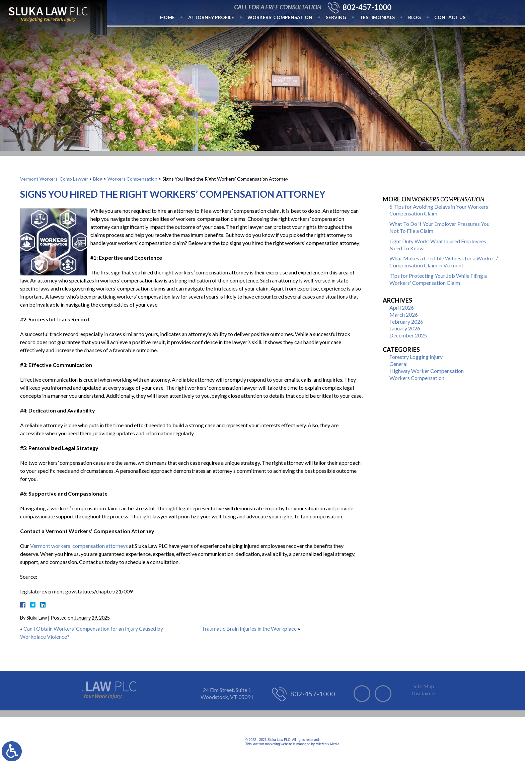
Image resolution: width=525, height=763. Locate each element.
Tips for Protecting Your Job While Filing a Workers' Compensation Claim (438, 279)
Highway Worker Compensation (426, 371)
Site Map (424, 686)
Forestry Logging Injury (416, 357)
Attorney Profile (211, 17)
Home (167, 17)
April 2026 (401, 307)
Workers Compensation (132, 179)
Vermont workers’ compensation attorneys (79, 546)
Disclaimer (423, 693)
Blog (414, 17)
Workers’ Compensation (279, 17)
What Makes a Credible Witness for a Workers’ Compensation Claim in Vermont (443, 261)
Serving (336, 17)
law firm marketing (266, 744)
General (398, 364)
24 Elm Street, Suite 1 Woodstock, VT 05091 (227, 693)
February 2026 (406, 321)
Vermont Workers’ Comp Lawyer (54, 179)
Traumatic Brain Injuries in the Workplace (249, 628)
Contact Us (449, 17)
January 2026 (404, 328)
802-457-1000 (367, 7)
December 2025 (408, 335)
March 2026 (403, 314)
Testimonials (377, 17)
